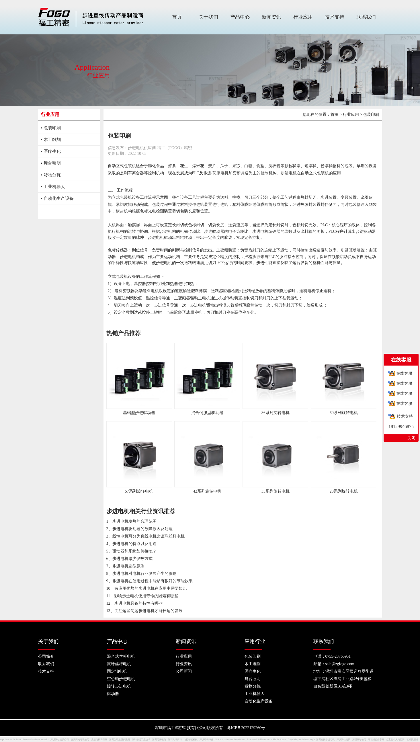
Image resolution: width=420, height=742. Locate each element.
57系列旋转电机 (139, 491)
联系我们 (46, 664)
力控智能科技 (191, 739)
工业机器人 (255, 694)
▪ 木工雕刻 (51, 139)
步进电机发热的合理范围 (134, 521)
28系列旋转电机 (344, 491)
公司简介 (46, 656)
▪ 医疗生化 (51, 151)
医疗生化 (253, 671)
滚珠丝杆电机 (119, 664)
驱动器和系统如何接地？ (134, 551)
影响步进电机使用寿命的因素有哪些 (146, 596)
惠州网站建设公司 (80, 739)
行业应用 (351, 114)
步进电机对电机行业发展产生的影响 (144, 573)
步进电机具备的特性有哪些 (138, 603)
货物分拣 (253, 686)
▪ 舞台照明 (51, 163)
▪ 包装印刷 (51, 128)
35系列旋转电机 (275, 491)
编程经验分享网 (376, 739)
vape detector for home (10, 739)
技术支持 (46, 671)
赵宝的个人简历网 (395, 739)
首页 (335, 114)
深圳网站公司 (359, 739)
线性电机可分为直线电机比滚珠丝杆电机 (148, 536)
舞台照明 (253, 679)
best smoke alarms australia (35, 739)
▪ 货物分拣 (51, 175)
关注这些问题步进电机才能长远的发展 (148, 611)
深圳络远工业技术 (141, 739)
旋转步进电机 (119, 686)
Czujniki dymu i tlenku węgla (301, 739)
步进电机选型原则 (128, 566)
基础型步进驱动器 (139, 413)
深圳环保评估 (206, 739)
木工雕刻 (253, 664)
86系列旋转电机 (275, 413)
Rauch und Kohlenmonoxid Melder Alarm (266, 739)
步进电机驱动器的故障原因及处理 (142, 529)
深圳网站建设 (343, 739)
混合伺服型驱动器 (207, 413)
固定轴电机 (117, 671)
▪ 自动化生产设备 (57, 198)
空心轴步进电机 (121, 679)
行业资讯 (184, 664)
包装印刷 (253, 656)
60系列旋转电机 (344, 413)
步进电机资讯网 (99, 739)
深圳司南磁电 (159, 739)
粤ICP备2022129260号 (246, 728)
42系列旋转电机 (207, 491)
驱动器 (113, 694)
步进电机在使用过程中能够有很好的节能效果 (152, 581)
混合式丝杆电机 (121, 656)
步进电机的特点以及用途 (134, 544)
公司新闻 (184, 671)
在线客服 (404, 373)
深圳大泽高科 (175, 739)
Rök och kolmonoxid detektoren (230, 739)
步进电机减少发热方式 (132, 558)
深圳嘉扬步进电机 (325, 739)
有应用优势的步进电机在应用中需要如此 (150, 588)
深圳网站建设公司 (59, 739)
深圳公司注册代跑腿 (119, 739)
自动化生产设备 (259, 701)
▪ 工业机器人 (53, 186)
